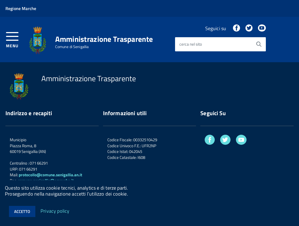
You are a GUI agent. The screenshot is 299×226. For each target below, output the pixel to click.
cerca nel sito (190, 44)
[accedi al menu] (12, 39)
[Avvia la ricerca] (259, 44)
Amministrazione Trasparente (104, 39)
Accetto (22, 211)
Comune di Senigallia (72, 47)
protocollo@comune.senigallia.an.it (50, 175)
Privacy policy (55, 210)
